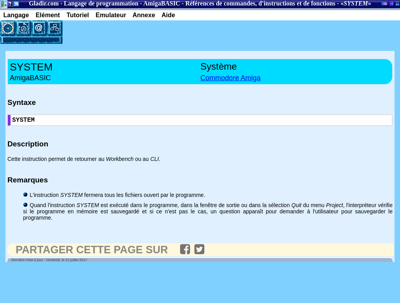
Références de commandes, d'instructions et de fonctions (260, 3)
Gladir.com (44, 3)
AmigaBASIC (161, 3)
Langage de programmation (101, 3)
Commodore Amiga (230, 78)
